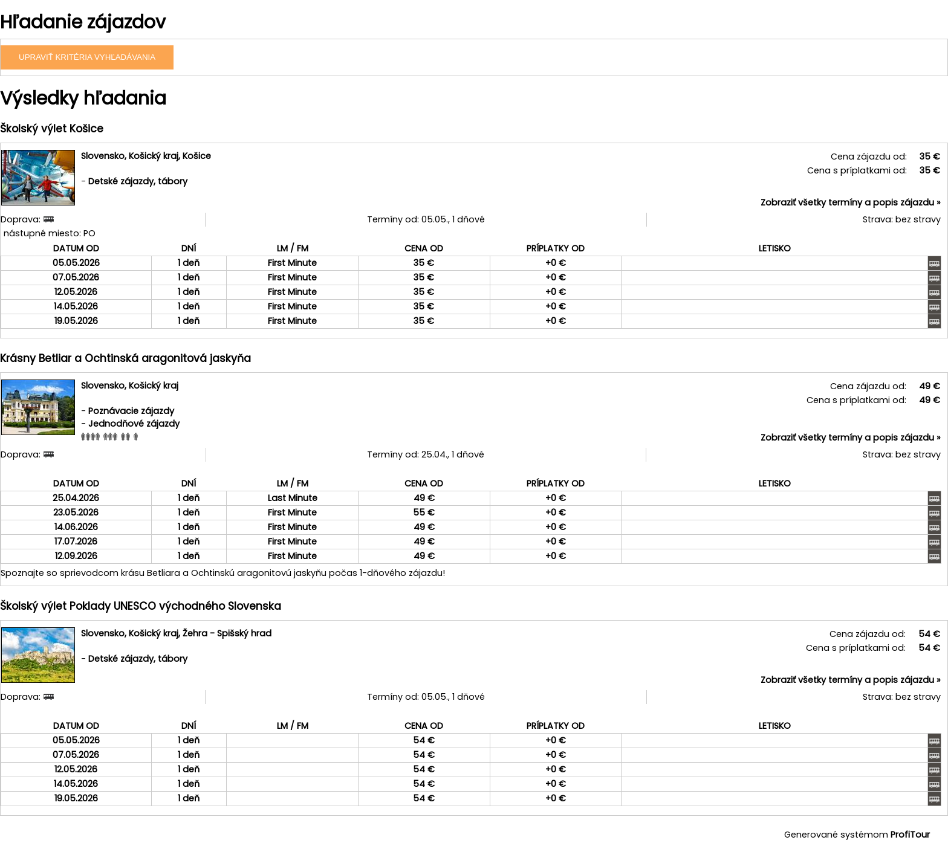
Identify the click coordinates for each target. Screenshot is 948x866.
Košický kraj (153, 156)
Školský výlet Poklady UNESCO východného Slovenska (140, 606)
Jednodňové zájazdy (134, 424)
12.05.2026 (75, 292)
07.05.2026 (76, 277)
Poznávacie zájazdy (131, 411)
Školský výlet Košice (51, 128)
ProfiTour (910, 835)
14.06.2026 (76, 527)
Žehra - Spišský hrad (227, 633)
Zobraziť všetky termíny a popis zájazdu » (851, 202)
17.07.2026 (75, 541)
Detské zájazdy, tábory (137, 181)
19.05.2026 (76, 321)
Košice (197, 156)
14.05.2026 (76, 306)
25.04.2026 (76, 498)
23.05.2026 (76, 512)
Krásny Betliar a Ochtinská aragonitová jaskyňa (125, 358)
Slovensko (103, 156)
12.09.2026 (76, 556)
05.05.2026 (76, 263)
